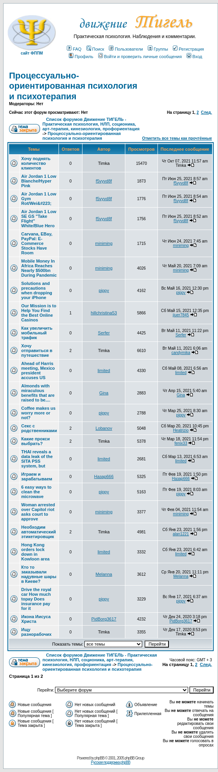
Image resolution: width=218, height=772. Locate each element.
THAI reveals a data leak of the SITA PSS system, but (37, 458)
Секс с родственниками (39, 428)
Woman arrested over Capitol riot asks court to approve (38, 511)
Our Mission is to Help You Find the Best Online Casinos (38, 312)
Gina (103, 393)
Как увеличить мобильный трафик (36, 333)
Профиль (81, 56)
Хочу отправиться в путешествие (36, 350)
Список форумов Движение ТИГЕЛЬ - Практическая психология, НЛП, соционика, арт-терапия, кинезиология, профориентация (90, 124)
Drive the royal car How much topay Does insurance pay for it (36, 599)
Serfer (104, 332)
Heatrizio (181, 430)
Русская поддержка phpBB (110, 762)
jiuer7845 (181, 315)
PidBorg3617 (104, 619)
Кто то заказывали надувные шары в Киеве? (38, 574)
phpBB (99, 758)
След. (206, 112)
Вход (194, 56)
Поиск (95, 49)
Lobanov (103, 428)
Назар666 (104, 476)
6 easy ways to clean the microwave (36, 492)
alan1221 (181, 534)
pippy (104, 290)
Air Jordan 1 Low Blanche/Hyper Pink (38, 181)
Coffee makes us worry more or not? (38, 413)
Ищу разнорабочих (36, 632)
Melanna (103, 574)
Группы (158, 49)
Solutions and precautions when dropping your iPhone (36, 290)
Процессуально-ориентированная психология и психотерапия (73, 86)
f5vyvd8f (104, 181)
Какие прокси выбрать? (35, 441)
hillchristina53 (104, 312)
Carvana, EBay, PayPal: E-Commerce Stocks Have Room (36, 243)
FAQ (74, 49)
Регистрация (188, 49)
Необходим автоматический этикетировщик (38, 532)
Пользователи (126, 49)
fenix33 (180, 443)
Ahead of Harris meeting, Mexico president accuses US (38, 370)
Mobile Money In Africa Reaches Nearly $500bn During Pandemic (39, 268)
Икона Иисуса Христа (36, 619)
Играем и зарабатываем (36, 476)
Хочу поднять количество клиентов (36, 163)
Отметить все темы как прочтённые (177, 138)
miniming (103, 243)
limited (103, 370)
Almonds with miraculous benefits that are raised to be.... (38, 392)
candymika (180, 352)
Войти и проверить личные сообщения (140, 56)
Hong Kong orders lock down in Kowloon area (35, 551)
